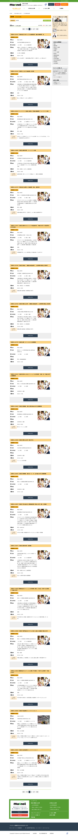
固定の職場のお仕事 (17, 8)
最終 (37, 29)
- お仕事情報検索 (34, 805)
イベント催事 (56, 52)
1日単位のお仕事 (31, 8)
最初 (23, 29)
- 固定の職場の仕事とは (36, 809)
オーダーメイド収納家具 (16, 827)
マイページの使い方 (57, 77)
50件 (47, 25)
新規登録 (20, 815)
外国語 (55, 50)
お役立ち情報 (52, 815)
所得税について (57, 82)
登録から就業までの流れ (59, 30)
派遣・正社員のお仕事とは (60, 35)
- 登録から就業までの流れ (36, 807)
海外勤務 (55, 56)
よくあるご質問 (46, 8)
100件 (50, 25)
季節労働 (33, 817)
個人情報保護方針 (43, 833)
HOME (11, 13)
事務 (55, 44)
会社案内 (35, 833)
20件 (44, 25)
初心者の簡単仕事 (57, 60)
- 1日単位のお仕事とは (54, 809)
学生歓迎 (55, 61)
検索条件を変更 (47, 20)
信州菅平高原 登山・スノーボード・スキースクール (38, 827)
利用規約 (52, 833)
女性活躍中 (56, 63)
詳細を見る (30, 64)
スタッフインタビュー (36, 812)
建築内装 (55, 45)
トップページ (34, 800)
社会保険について (57, 83)
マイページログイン (20, 812)
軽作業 (55, 53)
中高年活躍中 (56, 58)
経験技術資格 (56, 55)
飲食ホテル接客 (57, 47)
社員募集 (61, 8)
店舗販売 (55, 48)
